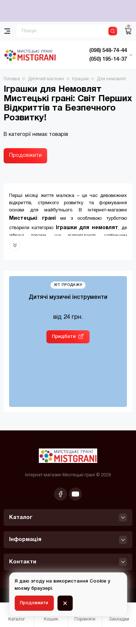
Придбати (64, 337)
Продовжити (25, 155)
